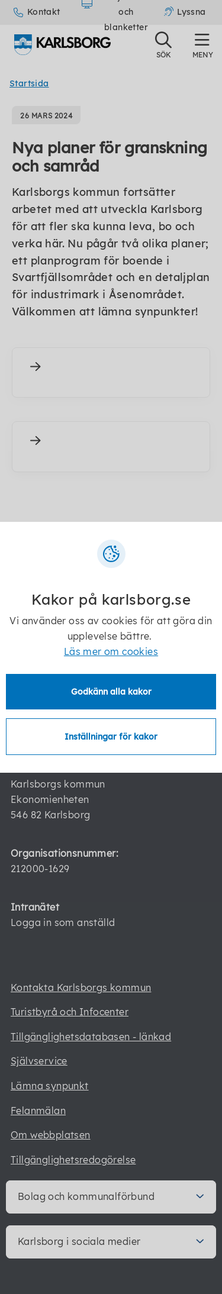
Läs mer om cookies (111, 651)
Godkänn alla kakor (111, 691)
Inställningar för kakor (111, 736)
